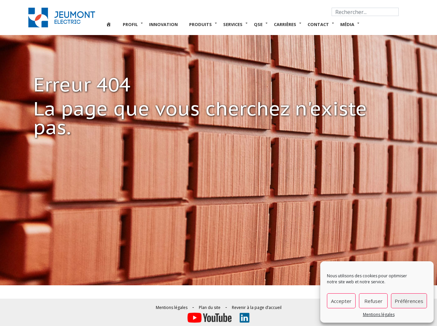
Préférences (409, 301)
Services (233, 24)
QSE (258, 24)
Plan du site (210, 307)
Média (347, 24)
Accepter (341, 301)
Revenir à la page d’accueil (257, 307)
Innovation (163, 24)
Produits (200, 24)
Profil (130, 24)
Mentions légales (379, 314)
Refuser (373, 301)
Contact (318, 24)
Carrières (285, 24)
